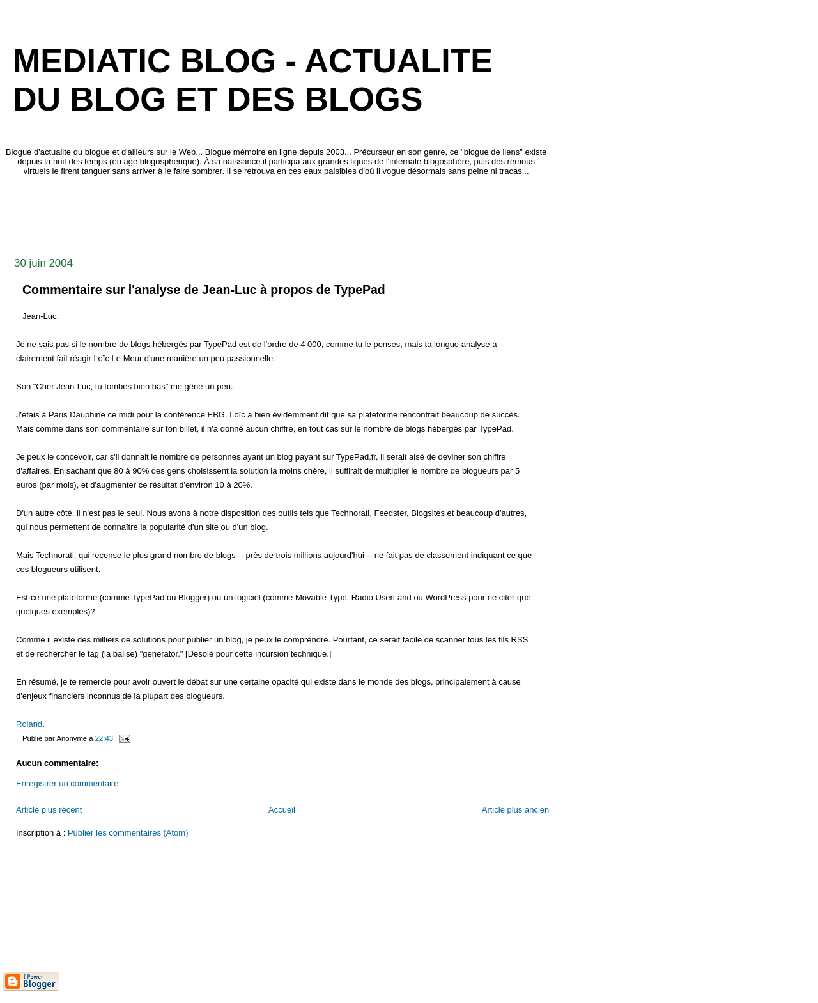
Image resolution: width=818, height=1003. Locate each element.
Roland (29, 724)
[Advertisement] (235, 213)
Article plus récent (49, 809)
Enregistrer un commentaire (67, 783)
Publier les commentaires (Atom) (128, 832)
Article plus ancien (516, 809)
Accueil (281, 809)
